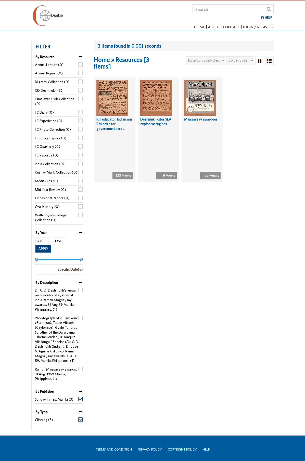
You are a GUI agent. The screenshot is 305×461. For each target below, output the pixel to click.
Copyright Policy (182, 449)
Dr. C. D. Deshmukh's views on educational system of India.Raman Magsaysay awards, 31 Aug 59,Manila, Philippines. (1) (55, 299)
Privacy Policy (150, 449)
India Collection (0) (49, 164)
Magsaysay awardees (201, 123)
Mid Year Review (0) (50, 190)
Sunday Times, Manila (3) (54, 399)
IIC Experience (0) (48, 121)
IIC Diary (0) (44, 112)
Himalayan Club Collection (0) (54, 101)
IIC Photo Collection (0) (53, 129)
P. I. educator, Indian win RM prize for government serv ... (114, 127)
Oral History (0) (47, 207)
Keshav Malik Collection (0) (56, 172)
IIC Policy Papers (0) (50, 138)
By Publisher (44, 391)
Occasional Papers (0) (52, 198)
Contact (231, 27)
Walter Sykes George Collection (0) (51, 217)
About (214, 27)
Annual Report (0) (49, 73)
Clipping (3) (44, 420)
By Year (41, 233)
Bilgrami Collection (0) (52, 82)
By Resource (44, 57)
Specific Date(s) (70, 269)
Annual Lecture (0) (49, 65)
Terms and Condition (114, 449)
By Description (46, 283)
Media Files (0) (46, 181)
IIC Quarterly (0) (47, 146)
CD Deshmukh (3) (48, 90)
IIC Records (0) (46, 155)
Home (199, 27)
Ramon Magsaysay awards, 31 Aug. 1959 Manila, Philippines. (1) (56, 374)
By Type (41, 412)
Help (206, 449)
